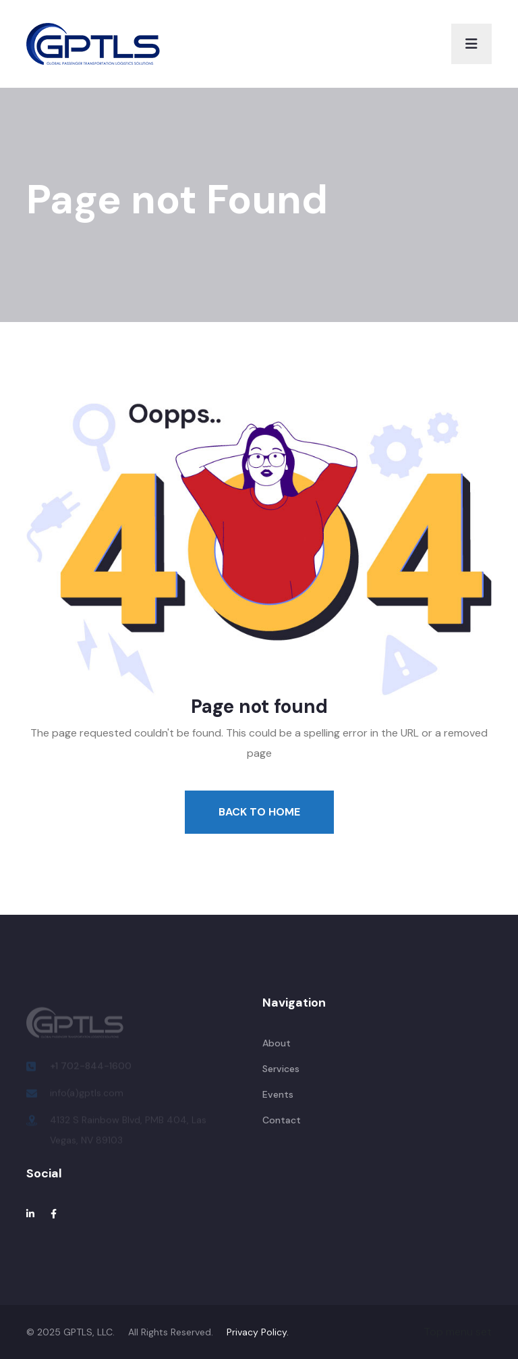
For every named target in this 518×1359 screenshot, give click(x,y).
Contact (281, 1120)
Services (280, 1069)
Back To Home (259, 812)
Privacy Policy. (258, 1332)
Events (277, 1094)
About (276, 1043)
